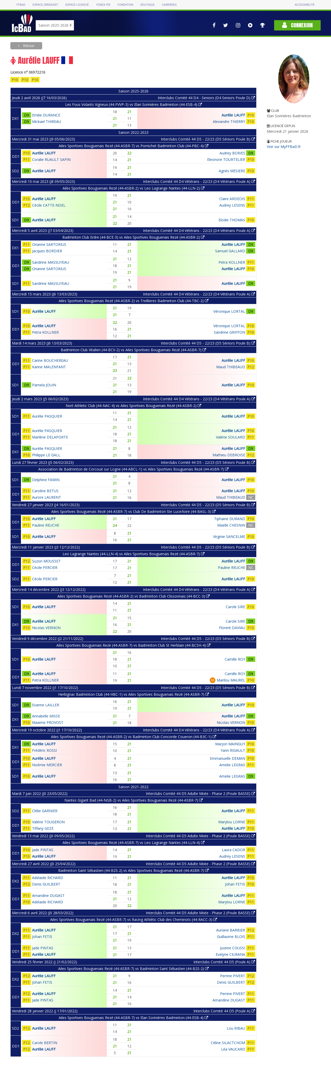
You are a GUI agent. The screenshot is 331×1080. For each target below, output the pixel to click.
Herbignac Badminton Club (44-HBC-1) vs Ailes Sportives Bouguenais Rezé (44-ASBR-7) (133, 694)
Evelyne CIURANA (230, 954)
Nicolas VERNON (46, 627)
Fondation (125, 4)
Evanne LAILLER (45, 704)
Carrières (169, 4)
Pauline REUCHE (45, 525)
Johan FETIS (235, 884)
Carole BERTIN (44, 1042)
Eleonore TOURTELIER (226, 159)
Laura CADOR (233, 849)
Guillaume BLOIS (231, 936)
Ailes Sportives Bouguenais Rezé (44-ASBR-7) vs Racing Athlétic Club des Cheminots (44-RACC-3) (133, 919)
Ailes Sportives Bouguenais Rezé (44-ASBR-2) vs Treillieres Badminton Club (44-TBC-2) (133, 300)
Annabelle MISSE (46, 716)
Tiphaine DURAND (229, 518)
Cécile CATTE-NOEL (48, 205)
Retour (28, 45)
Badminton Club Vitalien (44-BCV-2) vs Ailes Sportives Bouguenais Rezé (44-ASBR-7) (133, 349)
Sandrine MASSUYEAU (50, 262)
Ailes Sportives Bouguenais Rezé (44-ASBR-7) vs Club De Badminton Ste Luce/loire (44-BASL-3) (133, 511)
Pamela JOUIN (44, 384)
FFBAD (21, 4)
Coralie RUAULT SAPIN (51, 159)
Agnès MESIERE (232, 170)
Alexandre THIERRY (229, 121)
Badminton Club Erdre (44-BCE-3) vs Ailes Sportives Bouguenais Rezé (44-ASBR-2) (133, 237)
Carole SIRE (235, 606)
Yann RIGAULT (233, 750)
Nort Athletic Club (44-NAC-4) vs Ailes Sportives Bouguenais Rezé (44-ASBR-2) (133, 405)
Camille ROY (235, 659)
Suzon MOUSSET (46, 561)
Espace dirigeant (45, 4)
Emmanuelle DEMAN (227, 758)
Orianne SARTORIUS (49, 244)
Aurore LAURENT (46, 497)
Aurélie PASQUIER (47, 416)
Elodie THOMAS (232, 219)
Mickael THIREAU (46, 121)
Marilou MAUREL (231, 680)
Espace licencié (77, 4)
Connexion (297, 25)
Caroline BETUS (45, 490)
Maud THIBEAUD (230, 366)
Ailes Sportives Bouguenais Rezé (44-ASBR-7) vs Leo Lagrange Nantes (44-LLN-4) (134, 842)
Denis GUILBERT (46, 884)
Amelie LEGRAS (232, 764)
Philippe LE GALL (46, 454)
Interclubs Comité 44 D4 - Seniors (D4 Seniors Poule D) (206, 97)
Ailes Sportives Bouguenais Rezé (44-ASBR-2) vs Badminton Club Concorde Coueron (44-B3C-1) (133, 736)
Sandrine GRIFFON (229, 332)
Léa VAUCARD (233, 1049)
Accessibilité (304, 4)
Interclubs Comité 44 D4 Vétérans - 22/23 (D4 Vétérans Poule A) (199, 181)
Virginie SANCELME (229, 536)
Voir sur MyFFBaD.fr (284, 146)
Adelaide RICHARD (47, 877)
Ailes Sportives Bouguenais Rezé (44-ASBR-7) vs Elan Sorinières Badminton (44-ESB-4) (133, 1017)
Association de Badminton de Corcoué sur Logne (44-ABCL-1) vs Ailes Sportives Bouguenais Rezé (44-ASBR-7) (133, 469)
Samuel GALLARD (230, 250)
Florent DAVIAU (232, 627)
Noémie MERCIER (47, 764)
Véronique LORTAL (229, 311)
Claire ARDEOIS (232, 198)
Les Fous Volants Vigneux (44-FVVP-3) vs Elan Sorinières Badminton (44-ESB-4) (133, 104)
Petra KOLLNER (232, 262)
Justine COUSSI (232, 947)
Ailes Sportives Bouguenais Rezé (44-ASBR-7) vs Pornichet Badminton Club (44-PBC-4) (133, 145)
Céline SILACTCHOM (228, 1042)
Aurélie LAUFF (233, 115)
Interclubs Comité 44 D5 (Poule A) (224, 961)
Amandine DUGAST (48, 895)
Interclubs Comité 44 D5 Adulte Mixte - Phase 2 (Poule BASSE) (200, 793)
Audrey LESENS (232, 205)
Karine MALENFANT (49, 366)
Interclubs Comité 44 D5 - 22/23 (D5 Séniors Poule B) (208, 139)
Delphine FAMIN (45, 479)
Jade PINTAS (42, 849)
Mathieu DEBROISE (229, 454)
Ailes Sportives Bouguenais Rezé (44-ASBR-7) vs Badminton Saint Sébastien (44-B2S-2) (133, 968)
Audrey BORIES (232, 153)
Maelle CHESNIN (231, 525)
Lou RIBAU (236, 1028)
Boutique (147, 4)
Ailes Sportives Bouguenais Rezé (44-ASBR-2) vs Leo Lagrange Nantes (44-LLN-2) (134, 188)
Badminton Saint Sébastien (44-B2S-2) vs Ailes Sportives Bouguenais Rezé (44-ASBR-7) (133, 870)
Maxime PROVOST (47, 722)
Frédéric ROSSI (44, 750)
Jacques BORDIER (47, 250)
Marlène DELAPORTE (50, 437)
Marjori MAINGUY (230, 743)
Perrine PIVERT (232, 975)
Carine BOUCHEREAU (50, 360)
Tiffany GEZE (43, 828)
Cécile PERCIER (44, 567)
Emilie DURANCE (46, 115)
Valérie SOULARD (230, 437)
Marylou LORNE (231, 821)
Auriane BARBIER (230, 930)
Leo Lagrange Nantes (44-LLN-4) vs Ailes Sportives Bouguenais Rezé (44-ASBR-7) (134, 553)
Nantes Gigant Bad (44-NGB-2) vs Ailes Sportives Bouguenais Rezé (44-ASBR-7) (133, 800)
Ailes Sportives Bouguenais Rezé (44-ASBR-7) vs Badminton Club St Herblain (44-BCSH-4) (133, 645)
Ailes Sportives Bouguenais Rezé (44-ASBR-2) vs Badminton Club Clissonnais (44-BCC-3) (133, 596)
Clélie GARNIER (44, 810)
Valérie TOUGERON (48, 821)
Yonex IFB (103, 4)
